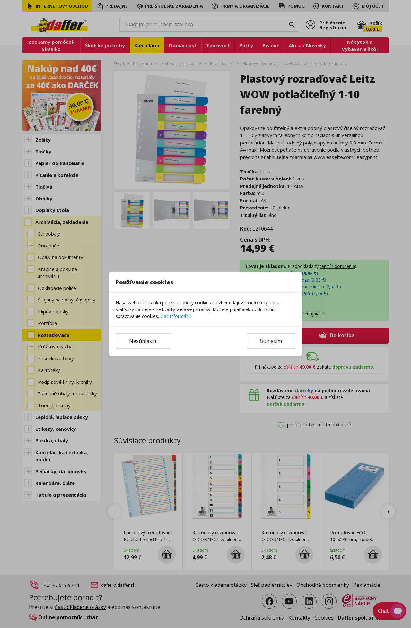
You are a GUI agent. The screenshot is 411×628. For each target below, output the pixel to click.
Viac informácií (175, 316)
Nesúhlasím (143, 341)
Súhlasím (271, 341)
